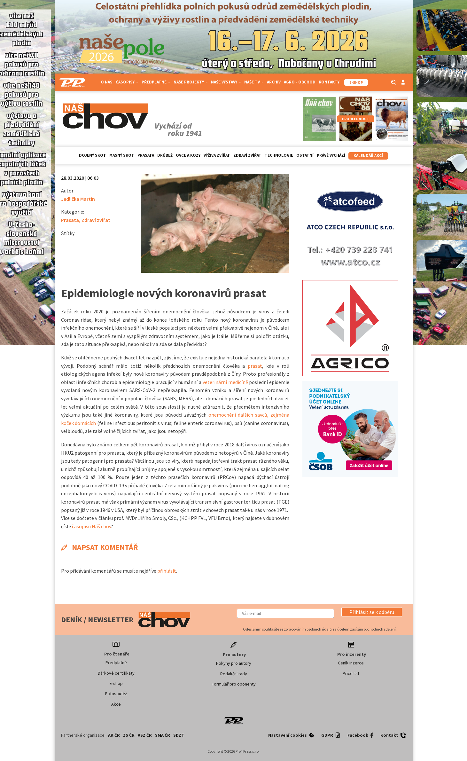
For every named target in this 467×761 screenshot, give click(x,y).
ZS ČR (129, 735)
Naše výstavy (226, 82)
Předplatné (156, 82)
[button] (371, 612)
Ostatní (305, 155)
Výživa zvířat (217, 155)
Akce (116, 704)
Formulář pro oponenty (234, 684)
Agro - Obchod (299, 82)
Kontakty (329, 82)
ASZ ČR (145, 735)
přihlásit (166, 571)
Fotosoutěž (116, 693)
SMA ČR (162, 735)
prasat (255, 366)
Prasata (145, 155)
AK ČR (114, 735)
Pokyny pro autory (233, 663)
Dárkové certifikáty (116, 673)
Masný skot (121, 155)
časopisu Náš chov (91, 526)
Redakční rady (233, 674)
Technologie (279, 155)
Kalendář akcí (368, 155)
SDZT (178, 735)
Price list (351, 673)
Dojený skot (92, 155)
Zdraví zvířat (247, 155)
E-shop (116, 683)
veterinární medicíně (225, 382)
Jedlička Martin (78, 199)
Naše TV (254, 82)
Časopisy (127, 82)
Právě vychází (331, 155)
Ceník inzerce (351, 663)
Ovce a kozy (188, 155)
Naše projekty (191, 82)
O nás (107, 82)
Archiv (274, 82)
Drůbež (165, 155)
